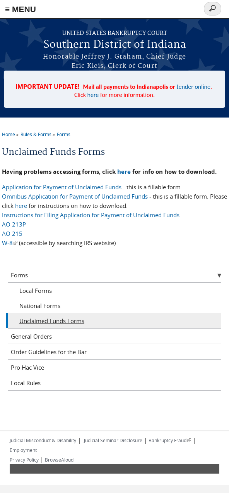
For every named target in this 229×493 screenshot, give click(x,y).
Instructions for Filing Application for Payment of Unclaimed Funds (90, 215)
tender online (193, 86)
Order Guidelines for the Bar (49, 352)
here (93, 95)
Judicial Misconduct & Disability (43, 440)
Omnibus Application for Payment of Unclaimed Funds (75, 196)
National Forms (39, 306)
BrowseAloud (59, 460)
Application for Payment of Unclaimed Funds (61, 187)
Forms (63, 134)
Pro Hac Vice (27, 367)
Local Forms (35, 290)
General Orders (31, 336)
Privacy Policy (24, 460)
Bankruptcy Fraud (170, 440)
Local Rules (26, 383)
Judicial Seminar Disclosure (113, 440)
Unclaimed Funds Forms (51, 321)
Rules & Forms (36, 134)
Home (8, 134)
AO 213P (14, 224)
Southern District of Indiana (114, 44)
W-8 (9, 243)
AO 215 (12, 233)
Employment (23, 450)
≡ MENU (20, 9)
